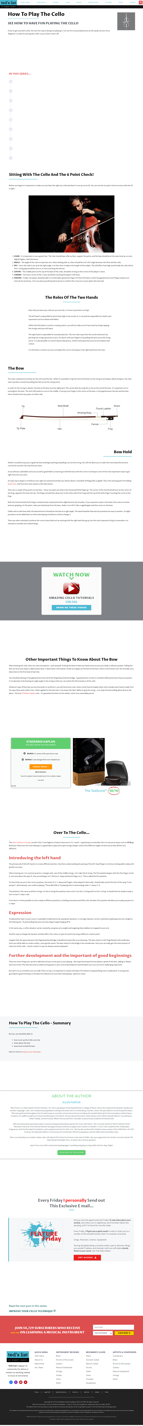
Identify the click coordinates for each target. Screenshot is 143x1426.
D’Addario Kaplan (28, 693)
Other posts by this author (71, 1153)
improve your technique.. (32, 1052)
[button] (141, 2)
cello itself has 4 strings (21, 842)
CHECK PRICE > (41, 767)
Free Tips (15, 1332)
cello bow (13, 484)
